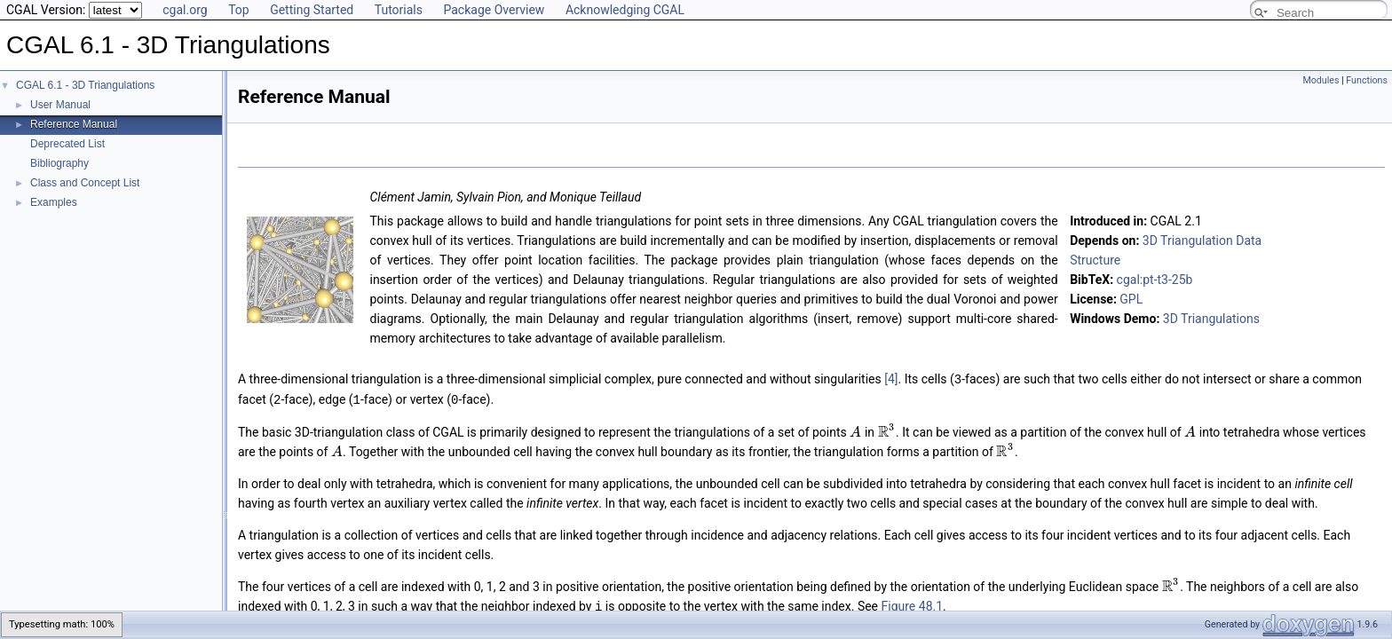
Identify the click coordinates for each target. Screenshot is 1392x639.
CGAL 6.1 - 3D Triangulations (85, 85)
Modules (1320, 80)
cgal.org (184, 10)
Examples (53, 202)
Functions (1367, 80)
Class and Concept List (84, 183)
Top (238, 10)
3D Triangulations (1211, 319)
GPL (1131, 299)
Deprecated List (67, 144)
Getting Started (311, 10)
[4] (891, 379)
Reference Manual (73, 124)
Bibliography (59, 163)
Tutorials (399, 10)
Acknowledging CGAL (625, 10)
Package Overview (493, 10)
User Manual (60, 105)
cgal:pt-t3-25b (1155, 279)
